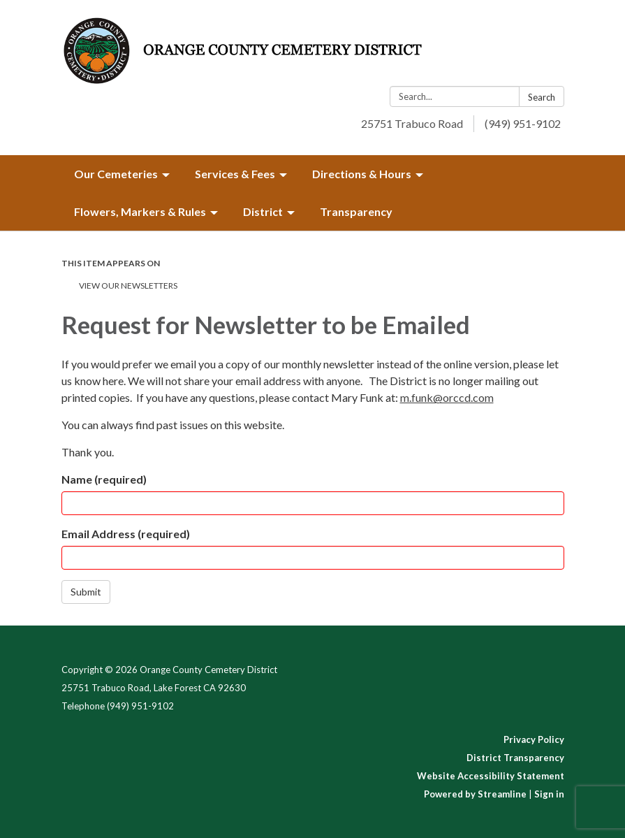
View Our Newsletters (128, 285)
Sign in (549, 794)
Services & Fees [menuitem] (235, 173)
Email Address (125, 533)
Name (104, 479)
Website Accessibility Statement (490, 775)
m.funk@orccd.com (447, 397)
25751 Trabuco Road (412, 123)
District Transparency (515, 757)
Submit (86, 592)
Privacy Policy (533, 739)
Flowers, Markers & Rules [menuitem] (140, 211)
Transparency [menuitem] (356, 211)
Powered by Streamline (475, 794)
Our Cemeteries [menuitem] (116, 173)
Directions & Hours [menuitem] (361, 173)
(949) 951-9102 (523, 123)
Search (541, 97)
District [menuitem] (263, 211)
